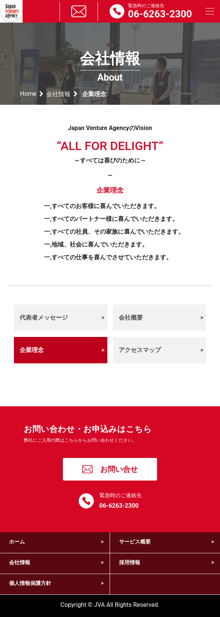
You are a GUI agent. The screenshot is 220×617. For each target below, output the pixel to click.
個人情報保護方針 (56, 583)
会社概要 (161, 317)
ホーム (56, 542)
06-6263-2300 (119, 505)
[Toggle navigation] (210, 11)
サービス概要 (166, 542)
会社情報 (58, 94)
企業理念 (62, 350)
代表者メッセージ (62, 317)
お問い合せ (110, 469)
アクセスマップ (161, 350)
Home (28, 93)
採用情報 (166, 562)
